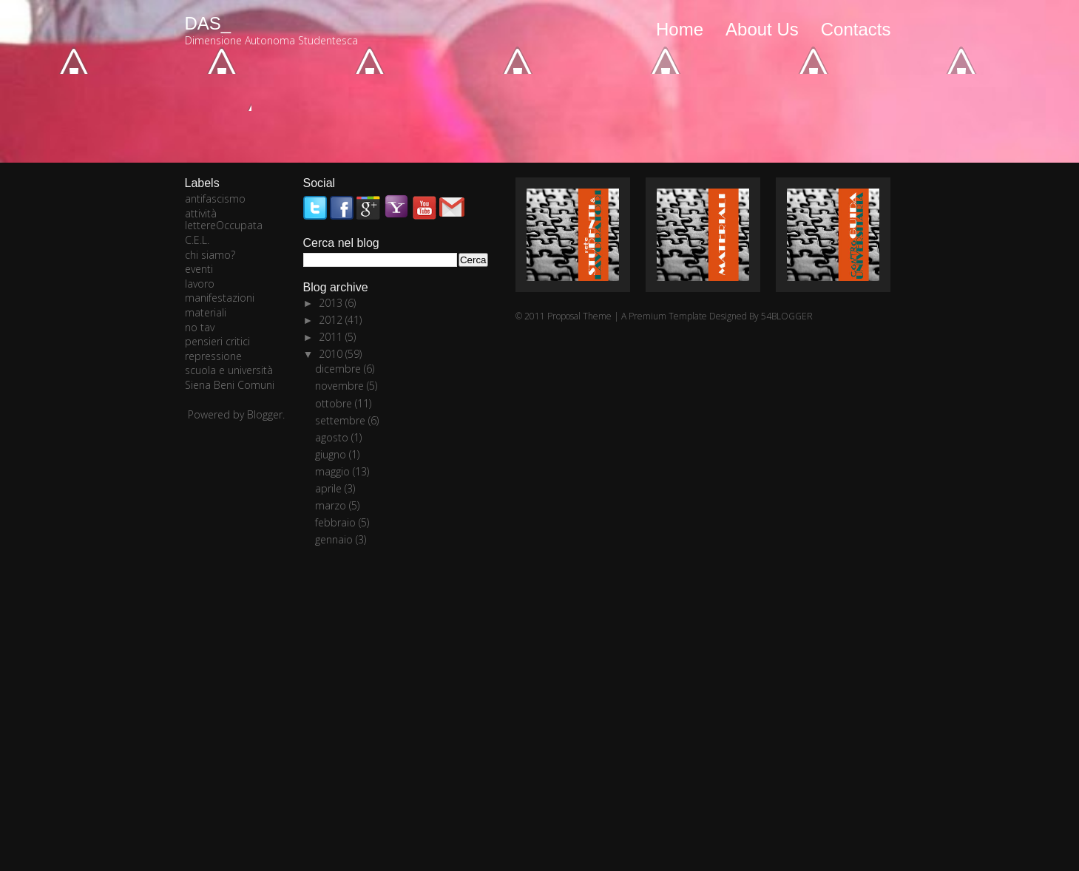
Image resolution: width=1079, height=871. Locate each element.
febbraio (337, 522)
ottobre (335, 403)
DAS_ (208, 23)
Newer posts (218, 77)
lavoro (199, 284)
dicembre (339, 369)
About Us (762, 29)
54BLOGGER (787, 316)
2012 (332, 320)
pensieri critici (217, 341)
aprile (330, 488)
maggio (334, 471)
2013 (332, 303)
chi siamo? (210, 255)
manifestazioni (219, 298)
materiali (205, 312)
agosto (333, 437)
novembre (341, 386)
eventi (199, 269)
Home (679, 29)
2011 (332, 337)
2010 (332, 354)
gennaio (335, 539)
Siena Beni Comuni (229, 385)
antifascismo (215, 199)
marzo (332, 505)
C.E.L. (197, 240)
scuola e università (229, 370)
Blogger (265, 414)
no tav (199, 327)
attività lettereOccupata (224, 219)
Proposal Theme (579, 316)
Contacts (856, 29)
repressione (213, 356)
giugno (332, 454)
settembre (341, 420)
